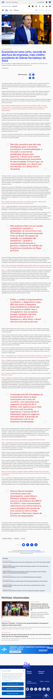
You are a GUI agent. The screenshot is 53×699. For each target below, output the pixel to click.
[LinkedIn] (46, 6)
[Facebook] (39, 6)
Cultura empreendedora (32, 682)
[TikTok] (43, 6)
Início (11, 10)
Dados (42, 681)
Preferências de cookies (12, 693)
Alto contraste (46, 2)
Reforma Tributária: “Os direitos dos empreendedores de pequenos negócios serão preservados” (25, 624)
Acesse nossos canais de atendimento (32, 550)
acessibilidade (40, 2)
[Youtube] (50, 6)
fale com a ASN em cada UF (27, 553)
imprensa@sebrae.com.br (39, 552)
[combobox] (15, 6)
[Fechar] (23, 670)
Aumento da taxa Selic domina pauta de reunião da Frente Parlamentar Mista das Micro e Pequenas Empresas (26, 635)
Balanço (16, 538)
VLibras (49, 2)
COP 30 (23, 538)
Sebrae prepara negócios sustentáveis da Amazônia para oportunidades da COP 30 (40, 607)
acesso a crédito (7, 538)
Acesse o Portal (14, 651)
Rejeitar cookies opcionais (13, 688)
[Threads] (36, 6)
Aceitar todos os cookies (12, 684)
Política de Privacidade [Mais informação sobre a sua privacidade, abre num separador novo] (6, 680)
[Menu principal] (3, 10)
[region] (12, 683)
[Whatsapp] (29, 6)
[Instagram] (32, 6)
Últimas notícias (29, 672)
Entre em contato (41, 672)
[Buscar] (48, 10)
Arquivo (47, 681)
